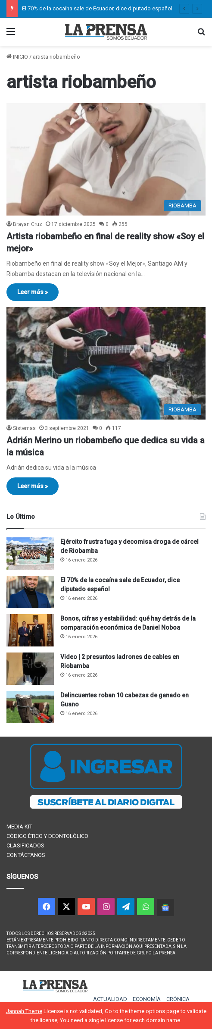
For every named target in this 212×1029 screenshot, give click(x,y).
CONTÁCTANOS (25, 855)
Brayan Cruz (27, 224)
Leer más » (32, 292)
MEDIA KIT (19, 826)
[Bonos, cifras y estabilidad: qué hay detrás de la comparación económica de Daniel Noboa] (30, 630)
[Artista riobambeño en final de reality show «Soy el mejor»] (106, 159)
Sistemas (24, 428)
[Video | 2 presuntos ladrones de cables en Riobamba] (30, 669)
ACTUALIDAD (110, 999)
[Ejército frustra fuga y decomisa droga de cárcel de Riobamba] (30, 553)
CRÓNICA (178, 999)
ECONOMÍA (147, 999)
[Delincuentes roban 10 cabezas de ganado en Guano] (30, 707)
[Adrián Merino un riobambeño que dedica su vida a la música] (106, 363)
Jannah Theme (24, 1011)
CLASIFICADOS (25, 845)
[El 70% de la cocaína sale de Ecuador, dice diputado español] (30, 592)
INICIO (17, 56)
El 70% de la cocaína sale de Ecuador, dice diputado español (97, 8)
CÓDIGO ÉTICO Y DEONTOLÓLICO (47, 836)
